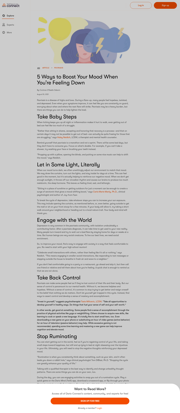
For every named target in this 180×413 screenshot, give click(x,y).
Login (99, 408)
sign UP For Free (90, 401)
